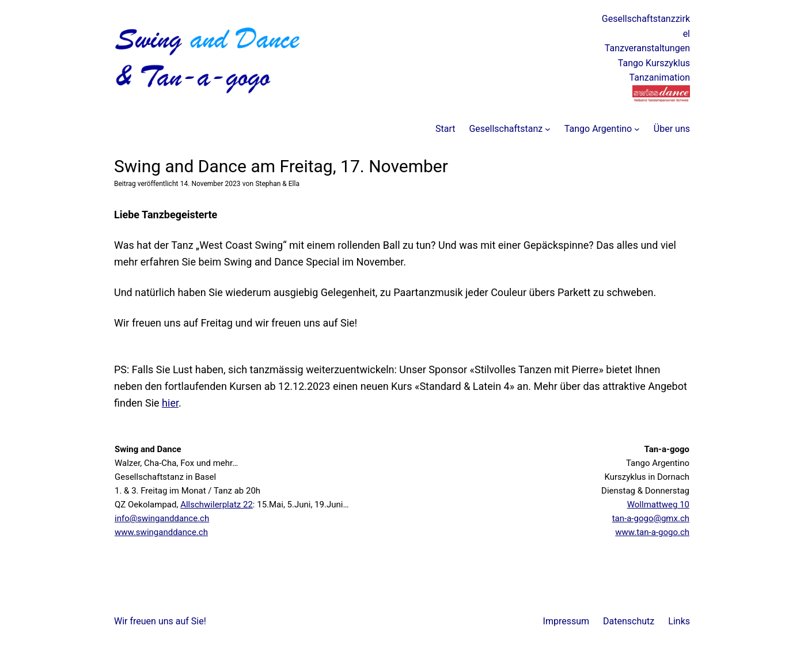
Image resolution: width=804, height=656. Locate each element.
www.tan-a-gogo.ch (652, 532)
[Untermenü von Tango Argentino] (637, 129)
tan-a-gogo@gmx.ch (650, 518)
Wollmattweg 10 (658, 504)
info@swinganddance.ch (162, 518)
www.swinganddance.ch (161, 532)
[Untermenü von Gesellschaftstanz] (548, 129)
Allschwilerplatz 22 (216, 504)
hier (170, 403)
